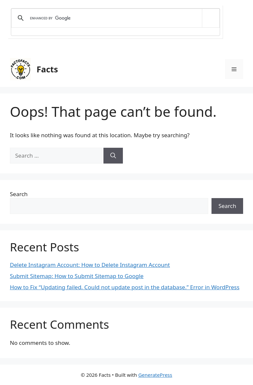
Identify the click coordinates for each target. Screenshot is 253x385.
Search (19, 194)
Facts (47, 69)
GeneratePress (155, 375)
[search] (114, 18)
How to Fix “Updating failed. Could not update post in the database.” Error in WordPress (124, 287)
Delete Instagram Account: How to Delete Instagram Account (90, 265)
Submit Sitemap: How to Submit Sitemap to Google (77, 276)
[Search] (113, 156)
